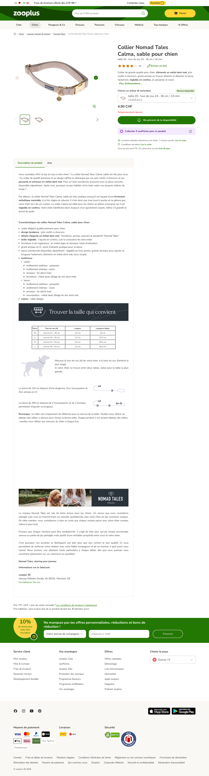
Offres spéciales (113, 658)
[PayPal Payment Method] (36, 735)
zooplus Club (66, 658)
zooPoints (64, 663)
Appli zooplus (112, 679)
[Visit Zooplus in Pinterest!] (40, 711)
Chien (35, 24)
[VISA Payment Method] (17, 735)
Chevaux (119, 24)
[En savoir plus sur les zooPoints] (190, 131)
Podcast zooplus (113, 689)
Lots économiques (114, 668)
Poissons (99, 24)
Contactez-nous (135, 3)
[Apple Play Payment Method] (17, 741)
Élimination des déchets (25, 762)
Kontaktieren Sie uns (29, 582)
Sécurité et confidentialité (141, 762)
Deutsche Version (22, 674)
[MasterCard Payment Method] (27, 735)
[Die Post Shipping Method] (63, 735)
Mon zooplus (20, 658)
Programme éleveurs (70, 679)
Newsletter (110, 674)
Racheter (157, 3)
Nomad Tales (59, 34)
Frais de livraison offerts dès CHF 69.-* (55, 3)
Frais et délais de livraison (39, 757)
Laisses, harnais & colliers (38, 34)
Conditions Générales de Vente (95, 757)
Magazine (109, 684)
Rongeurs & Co (56, 24)
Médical (139, 24)
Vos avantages (66, 689)
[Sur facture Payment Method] (48, 741)
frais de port (164, 148)
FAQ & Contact (21, 663)
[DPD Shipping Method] (72, 735)
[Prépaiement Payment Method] (20, 748)
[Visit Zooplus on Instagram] (24, 711)
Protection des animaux (71, 674)
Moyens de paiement (53, 762)
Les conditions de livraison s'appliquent (76, 605)
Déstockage (111, 663)
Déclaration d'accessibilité (171, 762)
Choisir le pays (159, 651)
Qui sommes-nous (77, 762)
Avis (49, 163)
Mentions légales (65, 757)
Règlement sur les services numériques (135, 757)
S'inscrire (168, 633)
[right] (96, 78)
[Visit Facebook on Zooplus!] (15, 711)
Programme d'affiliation (71, 684)
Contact (17, 757)
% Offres (183, 24)
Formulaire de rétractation (173, 757)
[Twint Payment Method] (46, 735)
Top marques (161, 24)
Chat (18, 24)
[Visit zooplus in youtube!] (32, 711)
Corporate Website (114, 762)
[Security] (112, 735)
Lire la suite (180, 140)
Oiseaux (79, 24)
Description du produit (30, 163)
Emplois (95, 762)
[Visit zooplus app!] (159, 713)
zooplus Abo (65, 668)
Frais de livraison (22, 668)
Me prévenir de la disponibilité (156, 120)
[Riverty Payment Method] (36, 741)
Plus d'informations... (130, 83)
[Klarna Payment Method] (27, 741)
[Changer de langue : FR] (26, 3)
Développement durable (26, 679)
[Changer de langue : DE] (17, 3)
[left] (17, 78)
